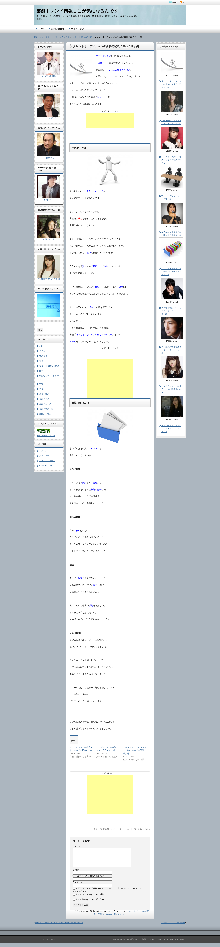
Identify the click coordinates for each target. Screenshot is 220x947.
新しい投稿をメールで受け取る (90, 903)
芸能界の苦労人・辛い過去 (173, 926)
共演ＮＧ (43, 356)
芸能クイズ (44, 399)
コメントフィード (47, 460)
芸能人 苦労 (45, 414)
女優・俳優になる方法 (141, 829)
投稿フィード (45, 456)
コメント (77, 846)
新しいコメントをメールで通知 (90, 898)
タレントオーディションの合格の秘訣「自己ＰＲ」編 (171, 84)
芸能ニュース (45, 404)
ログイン (43, 451)
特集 (41, 384)
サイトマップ (77, 28)
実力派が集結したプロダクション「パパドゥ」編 (171, 311)
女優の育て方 (49, 239)
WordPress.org (45, 466)
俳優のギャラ (49, 158)
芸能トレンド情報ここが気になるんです (51, 37)
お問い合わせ (57, 28)
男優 (41, 389)
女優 (41, 361)
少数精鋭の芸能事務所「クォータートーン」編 (171, 350)
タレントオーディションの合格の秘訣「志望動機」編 (134, 750)
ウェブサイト (78, 886)
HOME (41, 28)
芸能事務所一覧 (46, 409)
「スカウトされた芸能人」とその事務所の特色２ (171, 160)
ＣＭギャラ (49, 200)
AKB (41, 346)
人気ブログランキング (46, 436)
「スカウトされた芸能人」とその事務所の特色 (171, 389)
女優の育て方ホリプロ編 (49, 279)
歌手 (41, 371)
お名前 (76, 873)
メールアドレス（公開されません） (89, 879)
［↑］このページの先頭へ (44, 943)
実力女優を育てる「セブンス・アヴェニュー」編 (171, 428)
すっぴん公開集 (49, 76)
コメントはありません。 (120, 829)
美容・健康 (44, 394)
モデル (42, 351)
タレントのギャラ (49, 118)
